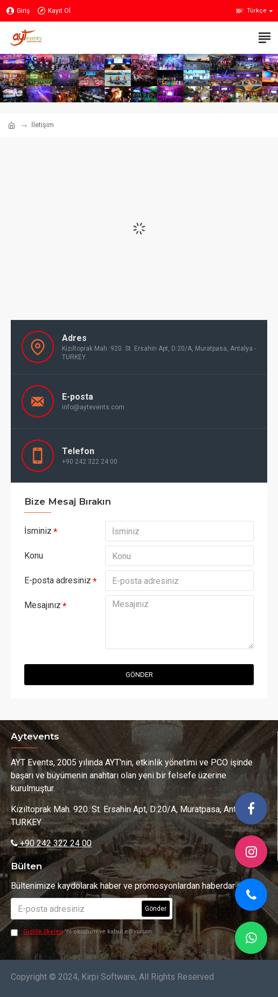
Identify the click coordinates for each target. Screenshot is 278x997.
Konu (33, 555)
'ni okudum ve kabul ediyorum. (82, 932)
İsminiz (38, 531)
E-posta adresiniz (57, 580)
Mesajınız (42, 605)
